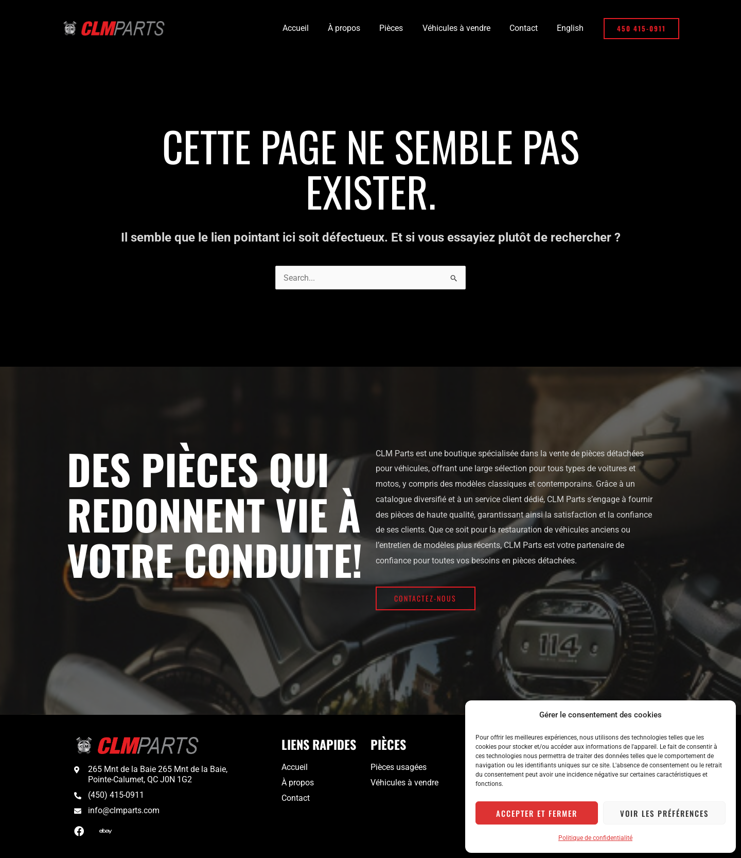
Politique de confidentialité (595, 838)
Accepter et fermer (536, 813)
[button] (641, 28)
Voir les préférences (664, 813)
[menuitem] (571, 28)
